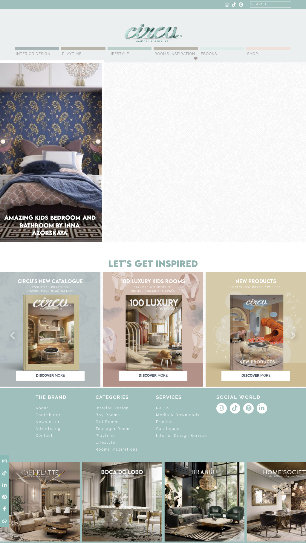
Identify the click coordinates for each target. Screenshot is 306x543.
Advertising (48, 429)
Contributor (48, 415)
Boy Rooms (108, 415)
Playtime (72, 54)
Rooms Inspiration (174, 54)
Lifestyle (118, 54)
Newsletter (48, 422)
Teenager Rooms (114, 429)
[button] (13, 336)
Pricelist (165, 422)
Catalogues (168, 429)
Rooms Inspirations (117, 449)
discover (50, 375)
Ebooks (209, 54)
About (42, 408)
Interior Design (33, 54)
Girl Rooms (108, 422)
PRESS (163, 408)
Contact (44, 436)
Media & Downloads (178, 415)
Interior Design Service (181, 436)
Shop (252, 54)
